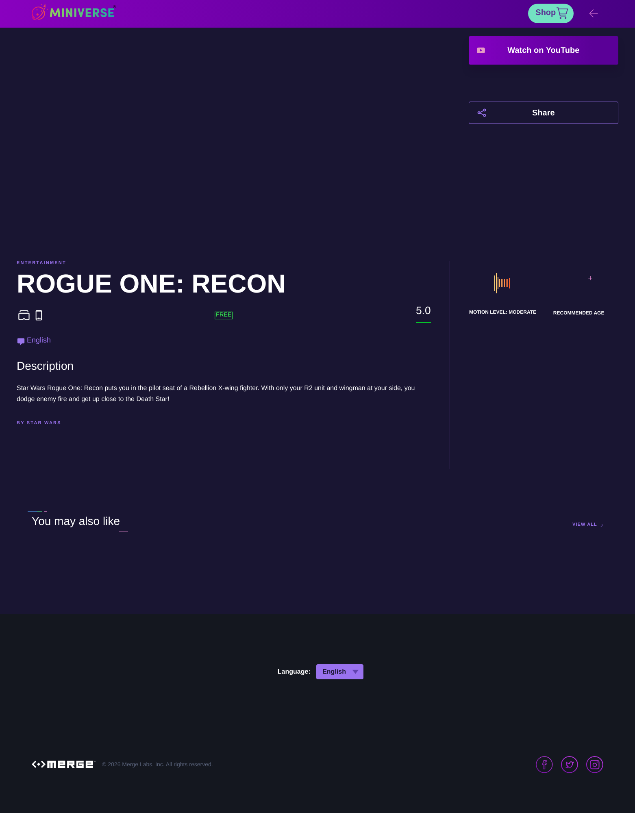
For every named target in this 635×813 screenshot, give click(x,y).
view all (584, 524)
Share (543, 112)
